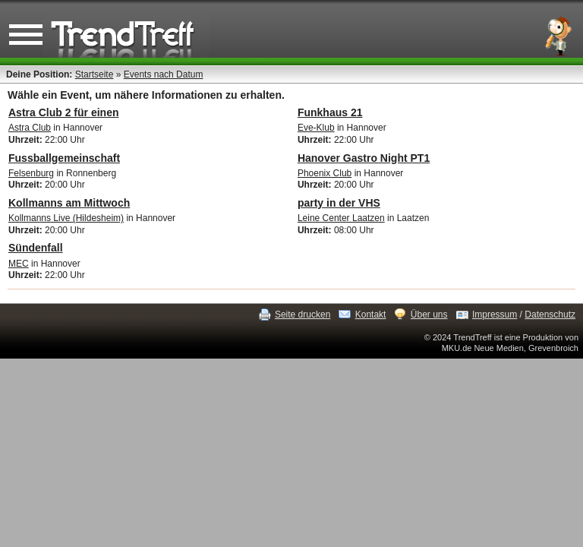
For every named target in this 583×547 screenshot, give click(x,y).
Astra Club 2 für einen (63, 112)
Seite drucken (302, 314)
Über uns (429, 314)
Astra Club (29, 127)
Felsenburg (31, 173)
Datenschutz (550, 314)
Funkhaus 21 (330, 112)
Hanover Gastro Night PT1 (364, 158)
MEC (18, 263)
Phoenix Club (324, 173)
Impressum (494, 314)
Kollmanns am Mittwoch (69, 203)
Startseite (94, 74)
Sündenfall (35, 248)
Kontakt (370, 314)
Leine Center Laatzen (341, 218)
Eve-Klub (316, 127)
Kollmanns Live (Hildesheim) (66, 218)
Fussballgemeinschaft (64, 158)
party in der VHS (339, 203)
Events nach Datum (163, 74)
